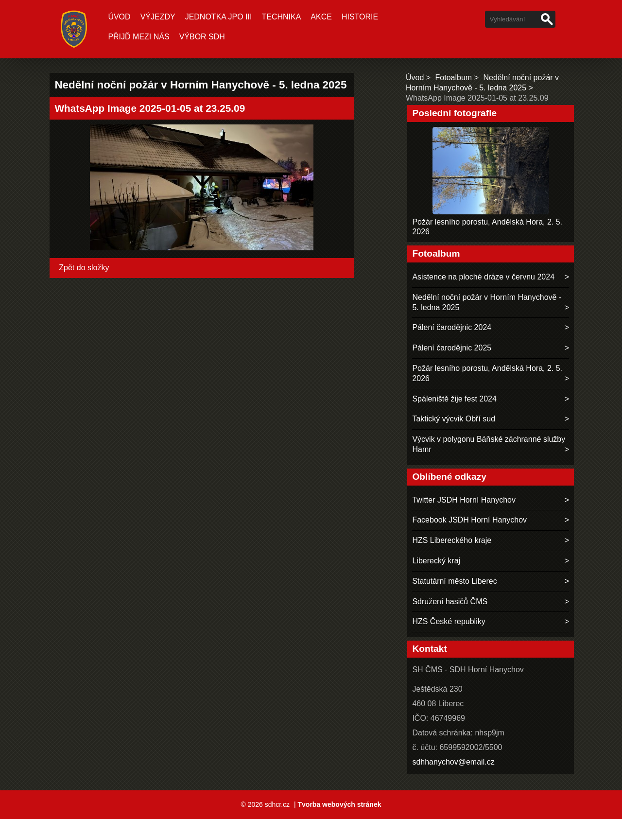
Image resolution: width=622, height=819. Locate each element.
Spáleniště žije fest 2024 (454, 399)
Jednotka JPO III (218, 17)
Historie (360, 17)
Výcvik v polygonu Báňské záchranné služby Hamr (488, 444)
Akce (321, 17)
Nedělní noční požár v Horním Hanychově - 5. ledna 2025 (486, 302)
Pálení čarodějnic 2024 (451, 327)
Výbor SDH (202, 37)
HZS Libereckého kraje (451, 540)
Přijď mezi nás (138, 37)
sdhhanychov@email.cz (453, 762)
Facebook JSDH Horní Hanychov (469, 520)
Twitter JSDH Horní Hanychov (464, 500)
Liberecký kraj (436, 561)
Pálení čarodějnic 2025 (451, 348)
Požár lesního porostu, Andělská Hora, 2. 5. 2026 (487, 373)
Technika (281, 17)
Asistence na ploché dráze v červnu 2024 (483, 277)
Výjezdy (157, 17)
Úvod (119, 17)
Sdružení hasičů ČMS (449, 601)
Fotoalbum (453, 77)
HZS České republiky (448, 621)
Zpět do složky (84, 267)
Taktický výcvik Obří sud (453, 419)
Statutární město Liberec (454, 581)
